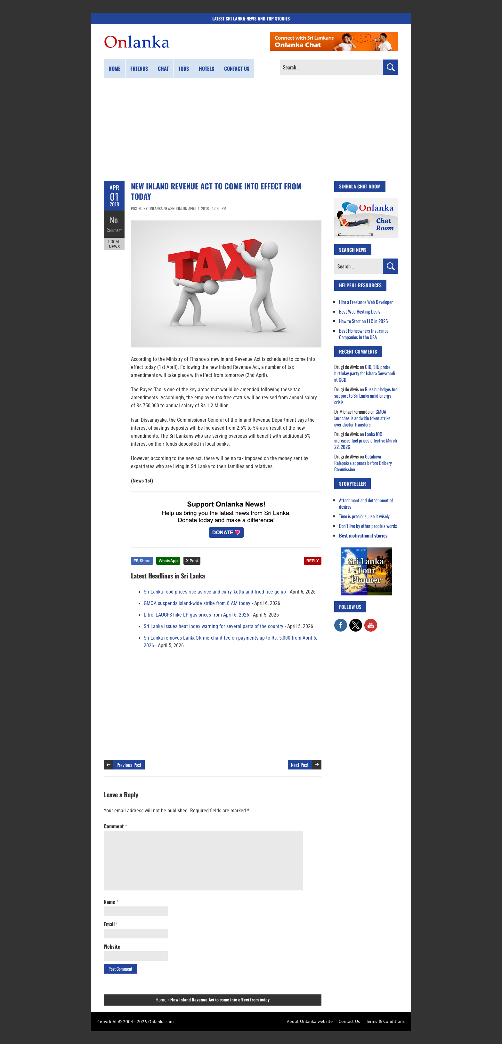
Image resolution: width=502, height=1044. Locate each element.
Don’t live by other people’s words (368, 525)
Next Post (300, 764)
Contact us (236, 68)
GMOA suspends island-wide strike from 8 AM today (197, 603)
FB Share (142, 561)
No (114, 219)
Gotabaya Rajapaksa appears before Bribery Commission (363, 463)
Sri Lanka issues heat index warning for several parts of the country (213, 626)
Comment (114, 229)
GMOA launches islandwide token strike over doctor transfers (362, 418)
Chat (163, 68)
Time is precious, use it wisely (364, 516)
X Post (192, 561)
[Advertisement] (251, 129)
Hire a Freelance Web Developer (366, 301)
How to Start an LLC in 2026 (363, 320)
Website (112, 946)
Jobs (184, 68)
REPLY (312, 561)
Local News (114, 242)
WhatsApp (168, 561)
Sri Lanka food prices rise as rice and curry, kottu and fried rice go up (215, 592)
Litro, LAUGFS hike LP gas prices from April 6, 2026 (196, 615)
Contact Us (349, 1021)
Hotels (206, 68)
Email (110, 924)
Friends (139, 68)
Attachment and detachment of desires (366, 503)
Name (111, 901)
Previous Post (129, 764)
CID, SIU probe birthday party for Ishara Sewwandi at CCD (364, 373)
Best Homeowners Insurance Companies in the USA (363, 333)
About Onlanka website (310, 1021)
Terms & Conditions (385, 1021)
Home (114, 68)
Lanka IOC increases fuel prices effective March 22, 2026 (365, 440)
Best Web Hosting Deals (359, 311)
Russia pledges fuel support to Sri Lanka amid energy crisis (366, 395)
